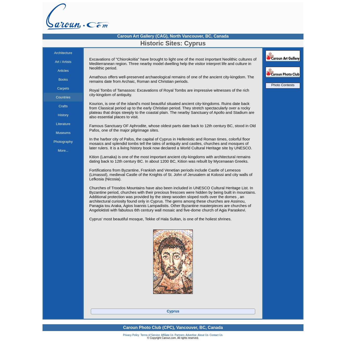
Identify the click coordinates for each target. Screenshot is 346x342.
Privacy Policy (131, 335)
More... (63, 150)
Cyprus (173, 311)
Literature (63, 124)
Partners (179, 335)
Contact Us (216, 335)
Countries (63, 97)
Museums (63, 133)
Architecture (63, 53)
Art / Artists (63, 62)
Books (63, 79)
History (63, 115)
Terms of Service (150, 335)
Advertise (191, 335)
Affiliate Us (167, 335)
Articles (63, 71)
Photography (63, 142)
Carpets (63, 88)
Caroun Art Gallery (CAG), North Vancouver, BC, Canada (173, 36)
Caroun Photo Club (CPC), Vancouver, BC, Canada (173, 327)
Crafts (63, 106)
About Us (203, 335)
